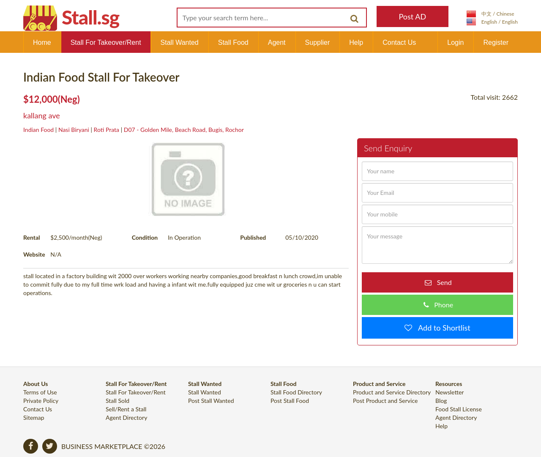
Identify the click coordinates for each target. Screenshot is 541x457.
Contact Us (399, 42)
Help (356, 42)
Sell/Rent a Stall (126, 409)
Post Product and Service (385, 400)
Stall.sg (90, 17)
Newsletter (449, 392)
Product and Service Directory (392, 392)
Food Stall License (458, 409)
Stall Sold (117, 400)
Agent (277, 42)
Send (441, 282)
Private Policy (40, 400)
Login (455, 42)
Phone (441, 305)
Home (42, 42)
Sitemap (33, 417)
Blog (441, 400)
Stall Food (233, 42)
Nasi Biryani (73, 129)
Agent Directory (126, 417)
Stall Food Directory (296, 392)
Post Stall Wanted (211, 400)
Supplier (317, 42)
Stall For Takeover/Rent (106, 42)
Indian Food (38, 129)
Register (495, 42)
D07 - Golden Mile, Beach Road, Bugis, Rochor (184, 129)
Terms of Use (40, 392)
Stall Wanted (180, 42)
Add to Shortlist (441, 327)
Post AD (412, 16)
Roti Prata (106, 129)
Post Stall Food (289, 400)
